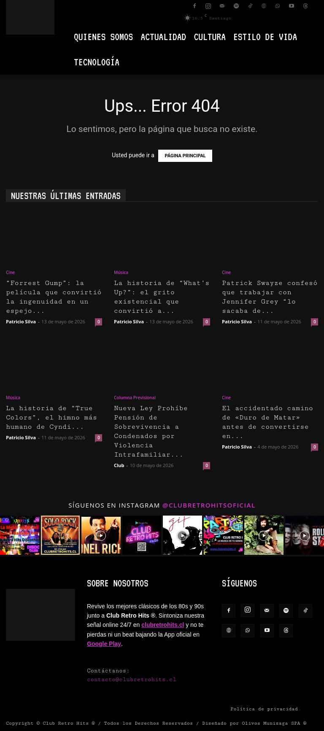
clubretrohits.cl (162, 624)
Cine (10, 272)
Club (119, 465)
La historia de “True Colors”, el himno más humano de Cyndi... (51, 417)
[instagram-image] (19, 535)
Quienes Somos (103, 36)
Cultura (210, 36)
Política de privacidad (264, 709)
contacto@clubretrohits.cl (131, 679)
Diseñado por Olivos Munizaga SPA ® (254, 723)
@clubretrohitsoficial (209, 505)
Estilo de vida (265, 36)
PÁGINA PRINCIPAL (185, 156)
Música (121, 272)
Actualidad (163, 36)
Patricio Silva (21, 321)
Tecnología (96, 61)
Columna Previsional (135, 397)
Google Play (104, 643)
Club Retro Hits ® (69, 723)
